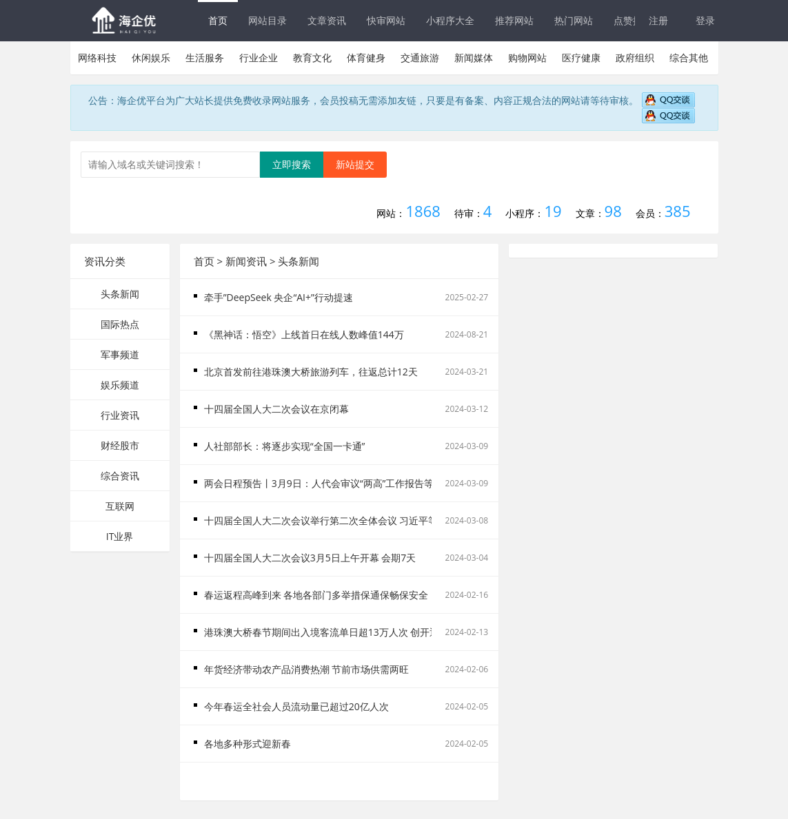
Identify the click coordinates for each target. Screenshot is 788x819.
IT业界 (120, 536)
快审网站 (386, 20)
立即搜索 (291, 164)
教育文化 (312, 57)
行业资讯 (120, 415)
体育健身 (366, 57)
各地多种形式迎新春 (247, 743)
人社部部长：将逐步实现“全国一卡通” (284, 446)
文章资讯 (326, 20)
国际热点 (120, 324)
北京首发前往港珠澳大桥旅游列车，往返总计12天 (311, 371)
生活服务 (204, 57)
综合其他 (688, 57)
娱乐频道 (120, 384)
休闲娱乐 (151, 57)
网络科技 (97, 57)
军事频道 (120, 354)
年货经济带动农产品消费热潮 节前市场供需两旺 (307, 669)
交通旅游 (420, 57)
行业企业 (258, 57)
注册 (658, 20)
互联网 (119, 505)
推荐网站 (514, 20)
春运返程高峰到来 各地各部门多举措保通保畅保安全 (316, 594)
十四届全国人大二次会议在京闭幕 (276, 408)
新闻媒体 (473, 57)
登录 (705, 20)
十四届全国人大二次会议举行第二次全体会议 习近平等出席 (331, 520)
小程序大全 (450, 20)
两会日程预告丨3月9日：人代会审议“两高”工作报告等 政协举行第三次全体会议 (373, 483)
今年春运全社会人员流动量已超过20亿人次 (296, 706)
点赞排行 (633, 20)
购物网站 (527, 57)
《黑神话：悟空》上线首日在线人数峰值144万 (304, 334)
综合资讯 (120, 475)
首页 (218, 20)
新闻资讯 (246, 261)
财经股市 (120, 445)
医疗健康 (581, 57)
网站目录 (267, 20)
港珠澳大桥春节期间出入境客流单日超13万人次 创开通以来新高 (341, 632)
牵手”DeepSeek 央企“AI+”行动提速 (278, 297)
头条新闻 (120, 293)
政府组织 (635, 57)
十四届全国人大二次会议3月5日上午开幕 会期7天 (310, 557)
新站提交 (355, 164)
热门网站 (573, 20)
